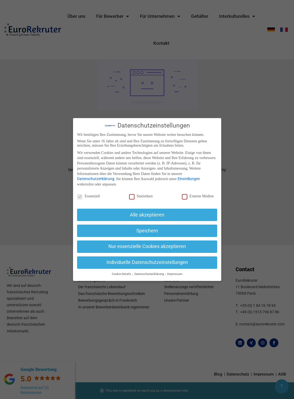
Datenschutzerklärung (95, 179)
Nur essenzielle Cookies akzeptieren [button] (147, 246)
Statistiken (141, 196)
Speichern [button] (147, 230)
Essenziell (88, 196)
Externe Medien (198, 196)
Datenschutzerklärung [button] (149, 274)
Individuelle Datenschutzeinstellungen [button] (147, 262)
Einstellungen (189, 179)
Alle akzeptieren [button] (147, 215)
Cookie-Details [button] (122, 274)
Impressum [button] (174, 274)
